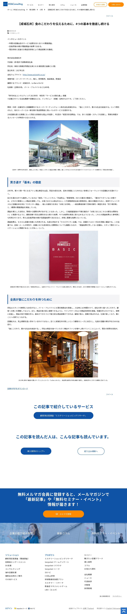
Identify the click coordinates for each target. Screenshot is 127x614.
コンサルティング (12, 569)
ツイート (109, 16)
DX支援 (8, 565)
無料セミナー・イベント (106, 533)
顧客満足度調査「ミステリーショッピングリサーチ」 (63, 415)
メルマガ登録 (65, 513)
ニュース (73, 5)
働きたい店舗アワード (93, 558)
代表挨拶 (88, 581)
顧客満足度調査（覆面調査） (17, 558)
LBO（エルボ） (51, 589)
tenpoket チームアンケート (57, 562)
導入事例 (52, 5)
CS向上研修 (50, 576)
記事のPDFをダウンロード (17, 388)
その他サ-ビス (11, 579)
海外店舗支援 (10, 572)
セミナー (41, 5)
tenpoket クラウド (53, 565)
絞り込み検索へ (91, 451)
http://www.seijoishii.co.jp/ (34, 74)
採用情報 (88, 588)
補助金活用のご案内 (13, 576)
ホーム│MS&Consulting (16, 9)
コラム (62, 5)
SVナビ (48, 572)
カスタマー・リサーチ (54, 582)
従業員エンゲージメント (15, 562)
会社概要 (88, 574)
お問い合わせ (116, 4)
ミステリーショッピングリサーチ (59, 558)
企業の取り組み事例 (21, 533)
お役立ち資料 (100, 4)
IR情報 (87, 585)
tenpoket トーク (52, 569)
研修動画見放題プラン (54, 579)
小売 (41, 9)
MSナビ (32, 608)
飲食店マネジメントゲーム (56, 586)
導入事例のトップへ (36, 451)
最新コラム (63, 533)
